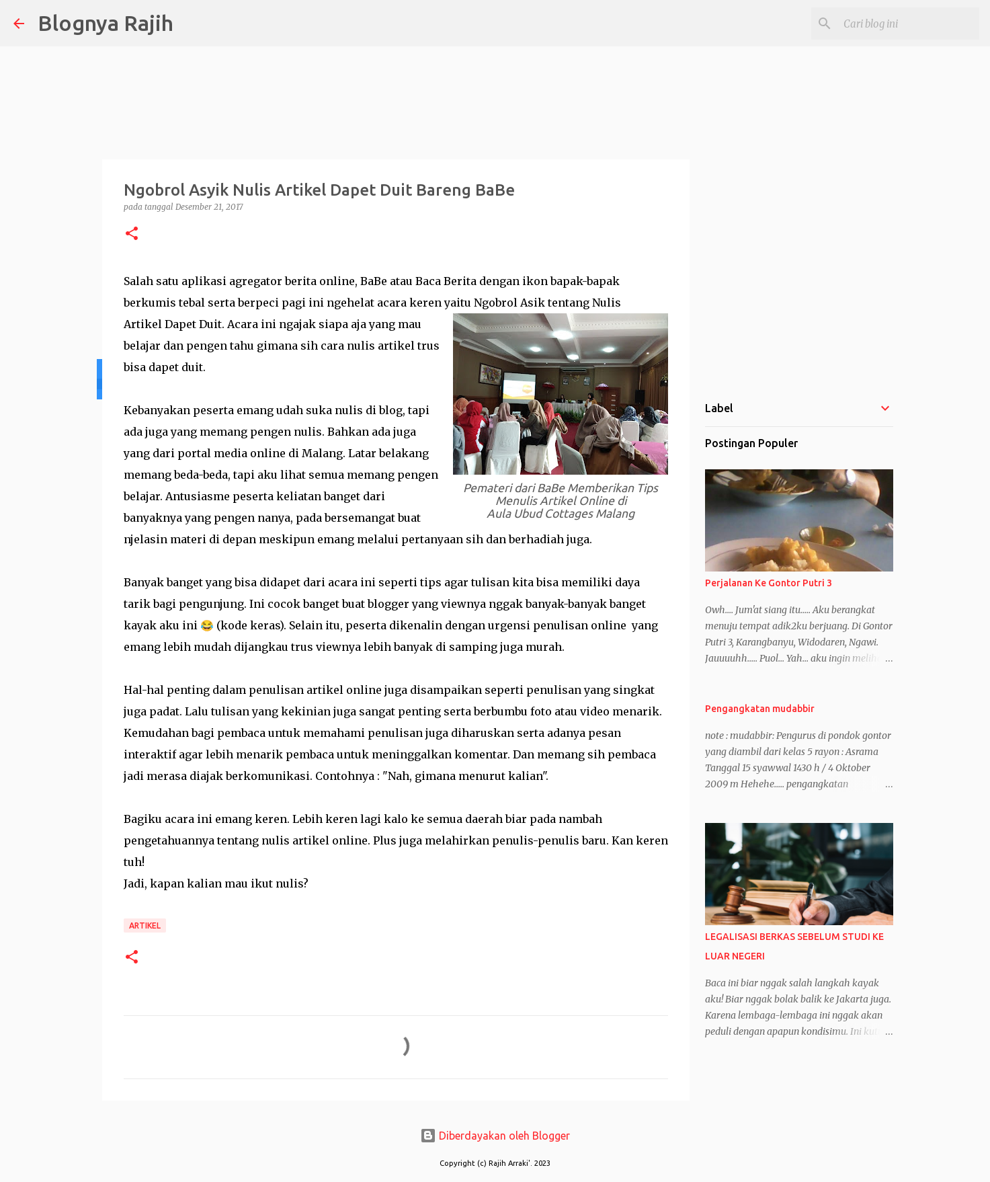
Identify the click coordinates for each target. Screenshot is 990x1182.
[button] (132, 234)
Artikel (145, 925)
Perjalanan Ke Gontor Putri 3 (768, 583)
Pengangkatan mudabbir (760, 708)
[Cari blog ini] (908, 23)
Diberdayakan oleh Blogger (495, 1136)
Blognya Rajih (105, 23)
